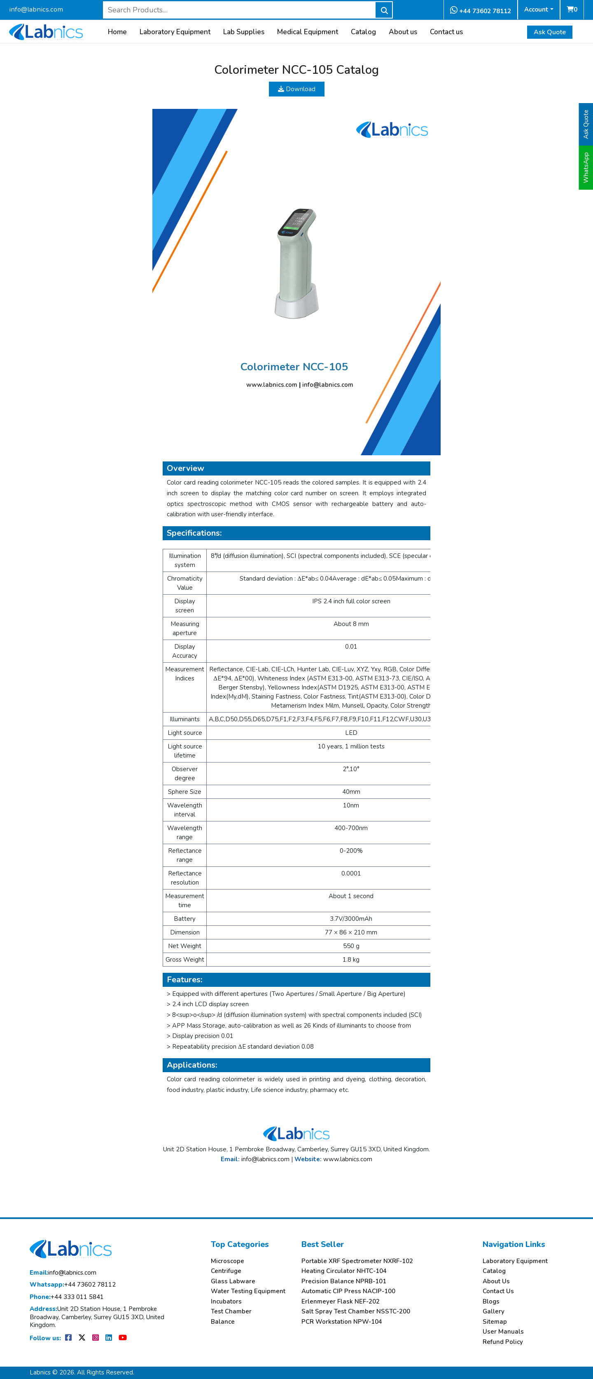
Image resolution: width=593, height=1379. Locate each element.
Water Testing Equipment (248, 1291)
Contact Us (498, 1291)
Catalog (363, 32)
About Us (496, 1281)
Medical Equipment (307, 32)
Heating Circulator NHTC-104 (344, 1271)
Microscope (227, 1261)
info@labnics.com (36, 9)
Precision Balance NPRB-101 (343, 1281)
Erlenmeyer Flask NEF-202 (340, 1302)
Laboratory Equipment (175, 32)
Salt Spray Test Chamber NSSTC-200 (355, 1311)
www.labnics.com (271, 385)
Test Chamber (231, 1311)
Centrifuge (226, 1271)
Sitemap (495, 1322)
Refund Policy (503, 1342)
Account (536, 9)
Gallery (493, 1311)
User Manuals (503, 1332)
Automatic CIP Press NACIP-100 (348, 1291)
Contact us (446, 32)
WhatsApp (586, 167)
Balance (223, 1322)
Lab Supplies (243, 32)
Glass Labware (233, 1281)
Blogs (491, 1302)
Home (117, 32)
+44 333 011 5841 (67, 1297)
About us (403, 32)
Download (296, 89)
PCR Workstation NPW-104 (341, 1322)
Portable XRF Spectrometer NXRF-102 (357, 1261)
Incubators (226, 1302)
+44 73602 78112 (480, 10)
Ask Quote (550, 32)
